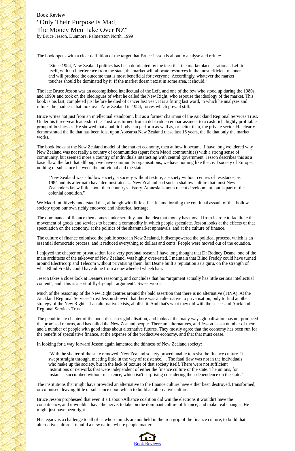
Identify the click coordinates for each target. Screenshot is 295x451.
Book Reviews (147, 441)
